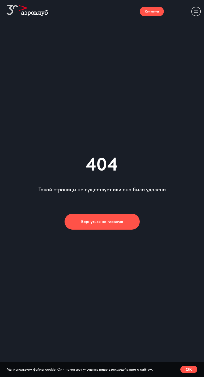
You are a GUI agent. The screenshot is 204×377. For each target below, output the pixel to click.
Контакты (152, 11)
